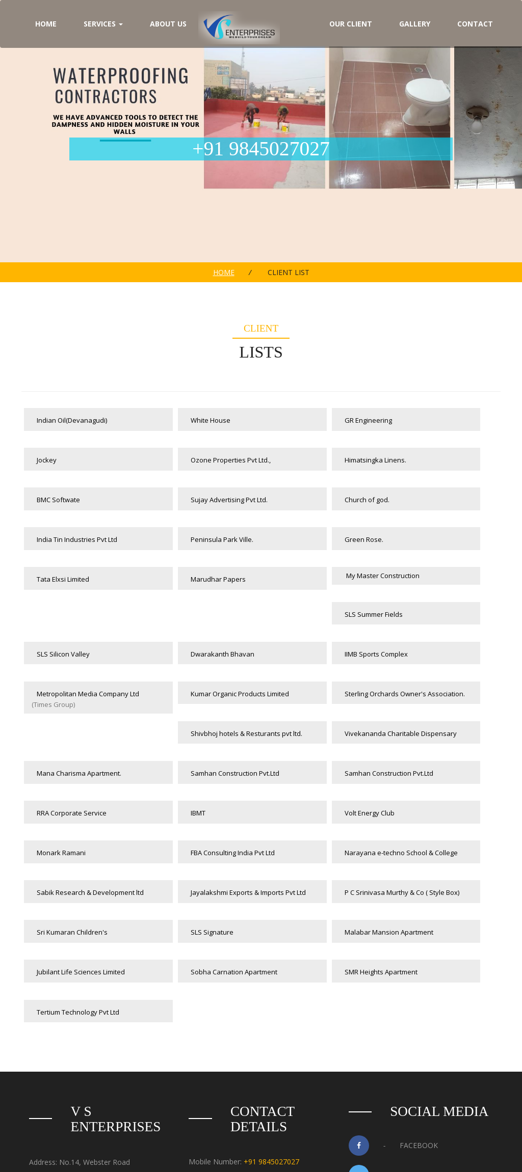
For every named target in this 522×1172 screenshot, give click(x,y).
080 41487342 (264, 1040)
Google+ (391, 1064)
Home (223, 272)
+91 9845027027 (271, 1019)
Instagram (395, 1094)
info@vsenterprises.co (254, 1061)
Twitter (390, 1035)
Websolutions (330, 1153)
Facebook (393, 1005)
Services (103, 24)
